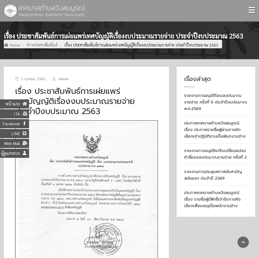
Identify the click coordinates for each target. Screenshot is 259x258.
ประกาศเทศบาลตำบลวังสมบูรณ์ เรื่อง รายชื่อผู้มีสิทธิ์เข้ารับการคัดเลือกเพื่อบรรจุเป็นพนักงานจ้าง (212, 199)
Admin (63, 79)
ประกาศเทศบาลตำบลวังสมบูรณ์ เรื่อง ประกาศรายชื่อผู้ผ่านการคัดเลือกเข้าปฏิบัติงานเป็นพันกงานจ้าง (214, 129)
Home (12, 45)
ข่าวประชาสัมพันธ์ (42, 45)
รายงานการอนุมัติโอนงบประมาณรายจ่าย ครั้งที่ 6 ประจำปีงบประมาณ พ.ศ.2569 (215, 102)
